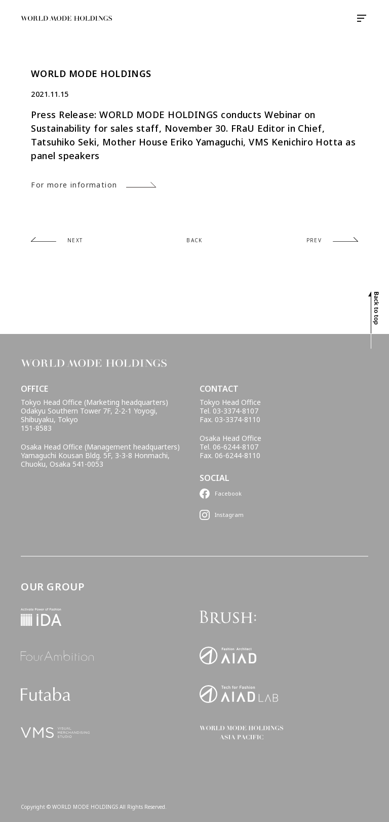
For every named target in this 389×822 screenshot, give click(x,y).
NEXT (75, 240)
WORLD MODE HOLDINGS (91, 74)
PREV (314, 240)
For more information (74, 185)
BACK (194, 240)
